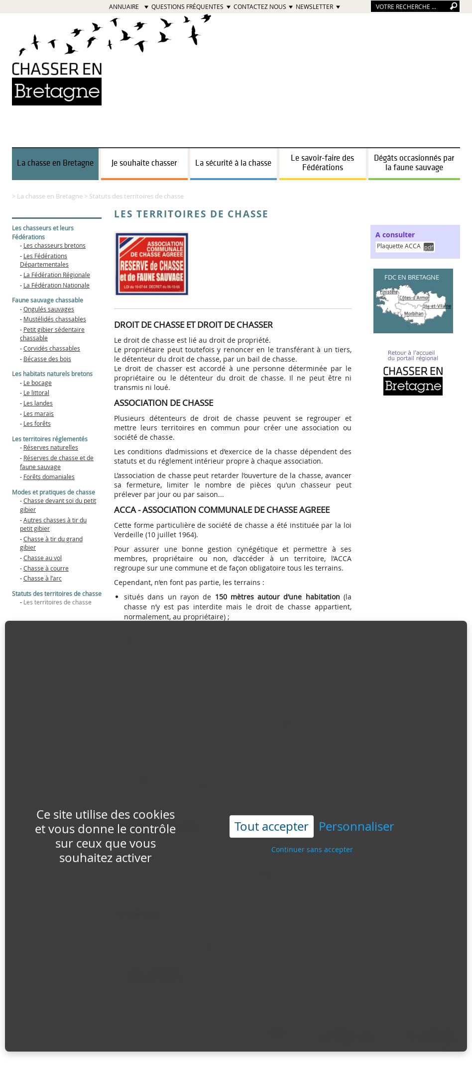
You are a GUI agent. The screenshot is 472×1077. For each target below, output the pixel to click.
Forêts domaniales (49, 477)
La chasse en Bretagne (55, 163)
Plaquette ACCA (399, 246)
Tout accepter (272, 808)
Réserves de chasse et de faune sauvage (57, 462)
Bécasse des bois (47, 359)
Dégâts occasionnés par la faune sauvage (414, 163)
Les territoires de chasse (57, 602)
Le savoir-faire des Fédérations (322, 163)
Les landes (38, 403)
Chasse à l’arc (42, 578)
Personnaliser (356, 808)
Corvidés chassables (51, 348)
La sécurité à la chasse (233, 163)
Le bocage (37, 383)
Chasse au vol (42, 558)
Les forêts (37, 423)
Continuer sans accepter (312, 831)
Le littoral (36, 392)
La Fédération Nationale (56, 285)
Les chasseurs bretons (54, 245)
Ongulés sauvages (48, 309)
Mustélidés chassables (54, 319)
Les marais (38, 413)
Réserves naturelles (50, 447)
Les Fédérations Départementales (44, 260)
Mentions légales (74, 1034)
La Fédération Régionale (56, 275)
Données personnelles (134, 1034)
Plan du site (28, 1034)
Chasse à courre (46, 568)
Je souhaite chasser (144, 163)
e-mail (451, 1048)
